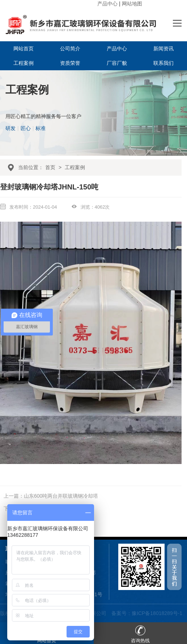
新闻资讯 (163, 48)
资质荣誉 (70, 63)
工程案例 (23, 63)
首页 (50, 167)
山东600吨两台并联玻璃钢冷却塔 (61, 496)
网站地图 (132, 4)
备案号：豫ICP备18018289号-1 (146, 613)
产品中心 (107, 4)
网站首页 (23, 48)
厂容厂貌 (117, 63)
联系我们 (163, 63)
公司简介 (70, 48)
